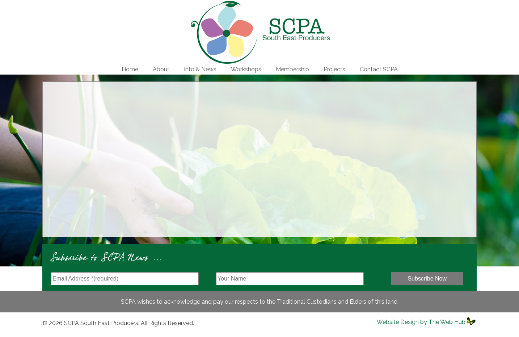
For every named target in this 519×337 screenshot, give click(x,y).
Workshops (246, 69)
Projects (334, 69)
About (161, 69)
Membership (292, 69)
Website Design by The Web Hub (421, 322)
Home (130, 69)
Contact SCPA (379, 69)
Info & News (200, 69)
